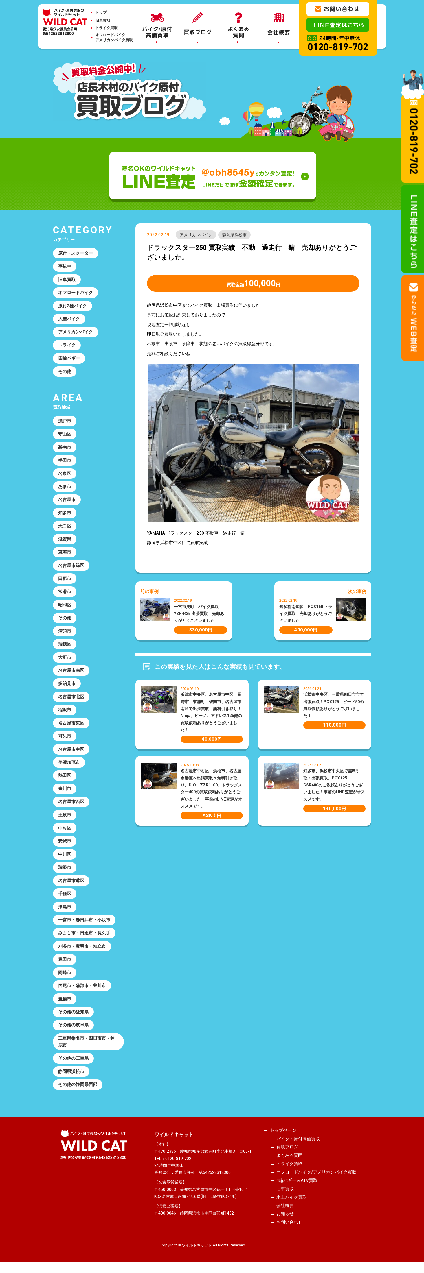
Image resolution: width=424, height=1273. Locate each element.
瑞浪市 (64, 868)
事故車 (64, 266)
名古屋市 (67, 499)
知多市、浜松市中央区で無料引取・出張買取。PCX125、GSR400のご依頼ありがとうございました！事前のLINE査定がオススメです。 (334, 784)
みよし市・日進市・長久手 (84, 933)
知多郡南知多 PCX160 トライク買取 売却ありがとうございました (305, 613)
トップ (101, 12)
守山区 (64, 434)
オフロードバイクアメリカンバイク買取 (114, 37)
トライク (67, 345)
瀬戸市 (64, 421)
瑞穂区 (64, 644)
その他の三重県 (73, 1059)
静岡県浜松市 (234, 234)
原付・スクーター (75, 253)
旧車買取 (102, 20)
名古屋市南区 (71, 670)
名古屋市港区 (71, 881)
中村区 (64, 828)
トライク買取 (106, 28)
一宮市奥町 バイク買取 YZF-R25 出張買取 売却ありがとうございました (199, 613)
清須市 (64, 631)
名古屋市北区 (71, 697)
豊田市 (64, 960)
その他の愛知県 (73, 1012)
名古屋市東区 (71, 723)
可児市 (64, 736)
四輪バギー (69, 358)
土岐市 (64, 815)
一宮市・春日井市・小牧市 (84, 920)
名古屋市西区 (71, 802)
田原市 (64, 578)
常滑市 (64, 592)
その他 (64, 371)
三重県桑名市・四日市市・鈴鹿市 (86, 1042)
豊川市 (64, 789)
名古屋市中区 (71, 749)
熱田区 (64, 776)
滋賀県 (64, 539)
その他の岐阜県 (73, 1025)
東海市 (64, 552)
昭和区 (64, 605)
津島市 (64, 907)
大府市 (64, 657)
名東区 (64, 473)
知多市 (64, 513)
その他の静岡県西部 (77, 1085)
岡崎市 (64, 973)
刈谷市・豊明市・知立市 (82, 946)
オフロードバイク (75, 292)
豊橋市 (64, 999)
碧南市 (64, 447)
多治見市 (67, 684)
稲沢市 (64, 710)
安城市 (64, 841)
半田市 (64, 460)
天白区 (64, 526)
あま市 (64, 486)
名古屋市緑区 (71, 565)
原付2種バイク (72, 305)
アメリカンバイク (196, 234)
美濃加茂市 (69, 763)
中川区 (64, 855)
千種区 (64, 894)
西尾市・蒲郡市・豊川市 (82, 986)
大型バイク (69, 319)
